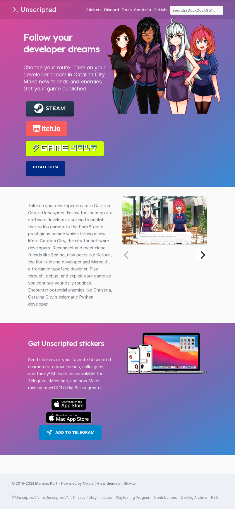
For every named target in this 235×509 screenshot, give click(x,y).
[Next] (202, 254)
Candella (142, 9)
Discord (111, 9)
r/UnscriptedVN (56, 497)
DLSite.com (45, 166)
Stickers (94, 9)
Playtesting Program (133, 497)
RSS (214, 497)
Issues (106, 497)
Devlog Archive (194, 497)
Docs (126, 9)
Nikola (88, 483)
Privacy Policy (85, 497)
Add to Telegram (70, 432)
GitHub (160, 9)
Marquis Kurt (46, 483)
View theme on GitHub (116, 483)
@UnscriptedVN (25, 497)
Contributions (165, 497)
